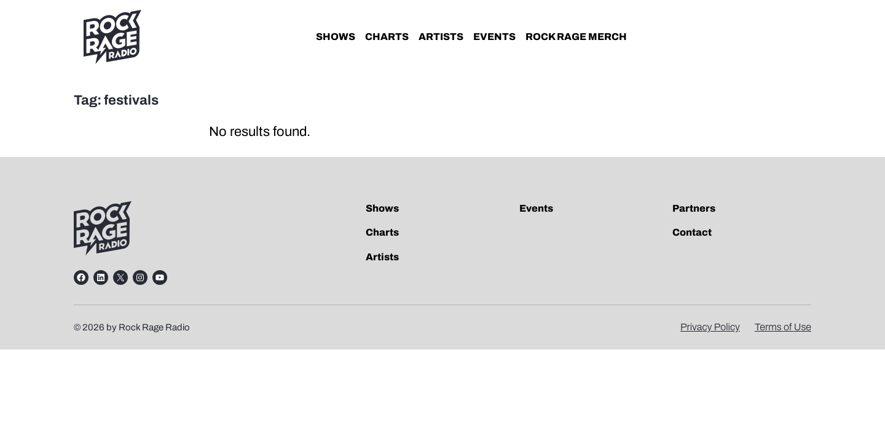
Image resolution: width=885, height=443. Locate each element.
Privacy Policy (710, 327)
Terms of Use (783, 327)
